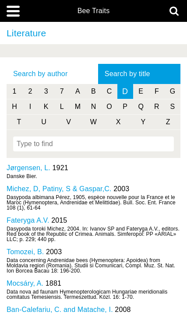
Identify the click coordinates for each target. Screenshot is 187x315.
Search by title (127, 73)
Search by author (40, 73)
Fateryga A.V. (28, 220)
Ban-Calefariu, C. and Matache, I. (60, 309)
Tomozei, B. (25, 252)
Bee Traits (94, 10)
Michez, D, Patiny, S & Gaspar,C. (59, 188)
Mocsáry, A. (25, 283)
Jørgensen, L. (28, 168)
